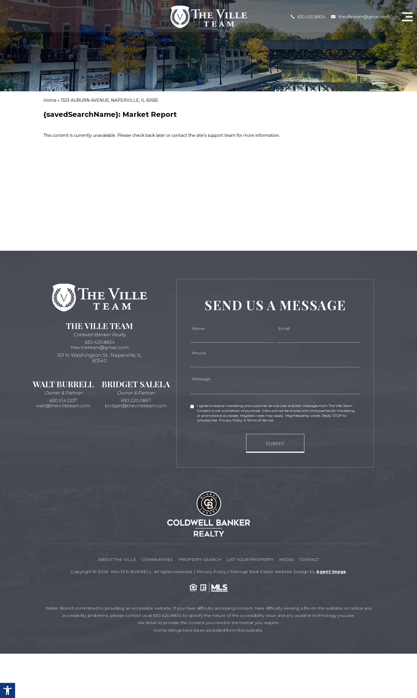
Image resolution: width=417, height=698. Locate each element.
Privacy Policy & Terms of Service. (246, 420)
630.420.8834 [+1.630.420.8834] (308, 16)
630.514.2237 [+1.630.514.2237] (63, 401)
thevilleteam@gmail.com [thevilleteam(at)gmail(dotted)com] (360, 16)
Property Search (198, 559)
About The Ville (110, 559)
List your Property (251, 559)
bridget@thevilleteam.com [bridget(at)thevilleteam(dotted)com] (136, 406)
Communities (153, 559)
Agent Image (331, 570)
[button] (7, 690)
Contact (316, 559)
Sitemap (239, 570)
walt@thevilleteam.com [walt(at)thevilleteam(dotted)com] (63, 406)
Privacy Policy (211, 570)
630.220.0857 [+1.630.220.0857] (136, 401)
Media (290, 559)
